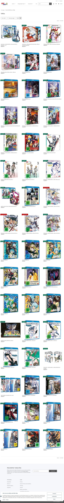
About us (8, 483)
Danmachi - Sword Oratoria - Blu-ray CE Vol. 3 (30, 233)
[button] (54, 4)
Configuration (54, 496)
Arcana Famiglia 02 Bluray (27, 448)
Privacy (7, 499)
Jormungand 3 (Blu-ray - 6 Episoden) (28, 395)
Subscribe (53, 471)
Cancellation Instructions (24, 491)
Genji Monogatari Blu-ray (26, 286)
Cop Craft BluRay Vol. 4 (26, 98)
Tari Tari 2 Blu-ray (47, 422)
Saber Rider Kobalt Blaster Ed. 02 (7, 422)
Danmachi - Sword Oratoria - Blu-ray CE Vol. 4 (52, 233)
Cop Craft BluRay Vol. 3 (5, 98)
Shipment (9, 487)
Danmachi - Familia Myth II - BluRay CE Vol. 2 (30, 125)
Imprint (4, 499)
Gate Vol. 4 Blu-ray (47, 313)
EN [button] (56, 1)
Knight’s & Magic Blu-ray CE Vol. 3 (28, 179)
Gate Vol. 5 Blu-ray (4, 259)
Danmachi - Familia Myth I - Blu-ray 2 (50, 340)
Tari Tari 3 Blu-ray (4, 448)
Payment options (10, 485)
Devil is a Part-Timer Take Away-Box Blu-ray (8, 206)
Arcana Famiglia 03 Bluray (48, 448)
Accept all (54, 493)
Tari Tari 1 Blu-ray (25, 422)
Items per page (11, 18)
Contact (61, 1)
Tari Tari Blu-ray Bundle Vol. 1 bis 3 (7, 395)
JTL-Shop (58, 501)
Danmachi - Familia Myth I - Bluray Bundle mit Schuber (52, 368)
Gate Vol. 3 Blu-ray (25, 313)
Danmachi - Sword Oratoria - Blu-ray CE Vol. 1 (52, 206)
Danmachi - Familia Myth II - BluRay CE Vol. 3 (52, 125)
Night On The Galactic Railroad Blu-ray (50, 286)
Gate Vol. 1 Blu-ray (4, 313)
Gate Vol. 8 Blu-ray (4, 286)
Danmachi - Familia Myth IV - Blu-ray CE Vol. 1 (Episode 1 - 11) (9, 45)
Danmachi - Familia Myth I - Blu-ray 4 (29, 367)
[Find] (43, 4)
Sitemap (21, 485)
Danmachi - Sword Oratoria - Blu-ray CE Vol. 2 (9, 233)
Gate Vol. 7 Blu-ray (47, 259)
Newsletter (9, 481)
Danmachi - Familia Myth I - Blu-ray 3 (7, 367)
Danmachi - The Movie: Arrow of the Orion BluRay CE (10, 125)
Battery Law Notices (23, 489)
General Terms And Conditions (25, 483)
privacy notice (25, 471)
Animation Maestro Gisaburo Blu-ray (28, 206)
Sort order (4, 18)
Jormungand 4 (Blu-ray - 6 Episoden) (50, 395)
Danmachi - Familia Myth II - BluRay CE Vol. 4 (9, 152)
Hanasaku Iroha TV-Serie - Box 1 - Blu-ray (8, 72)
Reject (54, 499)
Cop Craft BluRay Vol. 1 (26, 72)
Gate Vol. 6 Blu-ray (25, 259)
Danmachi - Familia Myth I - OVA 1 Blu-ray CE (52, 179)
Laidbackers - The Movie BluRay (28, 152)
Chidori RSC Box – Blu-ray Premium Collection (52, 44)
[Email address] (41, 471)
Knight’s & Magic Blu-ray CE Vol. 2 (7, 179)
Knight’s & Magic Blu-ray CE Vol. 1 (50, 152)
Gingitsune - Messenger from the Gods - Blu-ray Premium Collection (30, 45)
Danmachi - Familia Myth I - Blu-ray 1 (29, 340)
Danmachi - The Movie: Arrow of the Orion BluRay (52, 98)
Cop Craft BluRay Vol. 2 (48, 72)
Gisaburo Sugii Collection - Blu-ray (7, 340)
